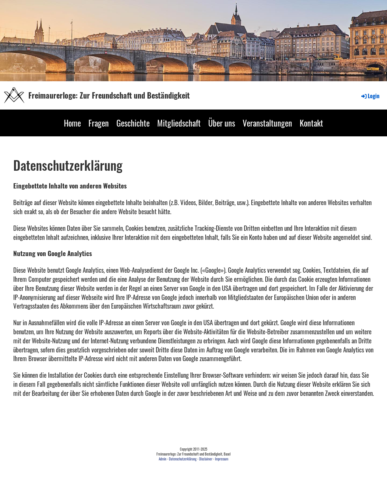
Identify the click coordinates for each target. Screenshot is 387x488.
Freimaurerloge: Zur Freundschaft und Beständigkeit (109, 95)
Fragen (98, 123)
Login (369, 96)
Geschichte (133, 123)
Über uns (221, 123)
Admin (162, 459)
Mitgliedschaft (179, 123)
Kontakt (311, 123)
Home (72, 123)
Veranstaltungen (267, 123)
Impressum (221, 459)
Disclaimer (205, 459)
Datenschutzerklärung (183, 459)
